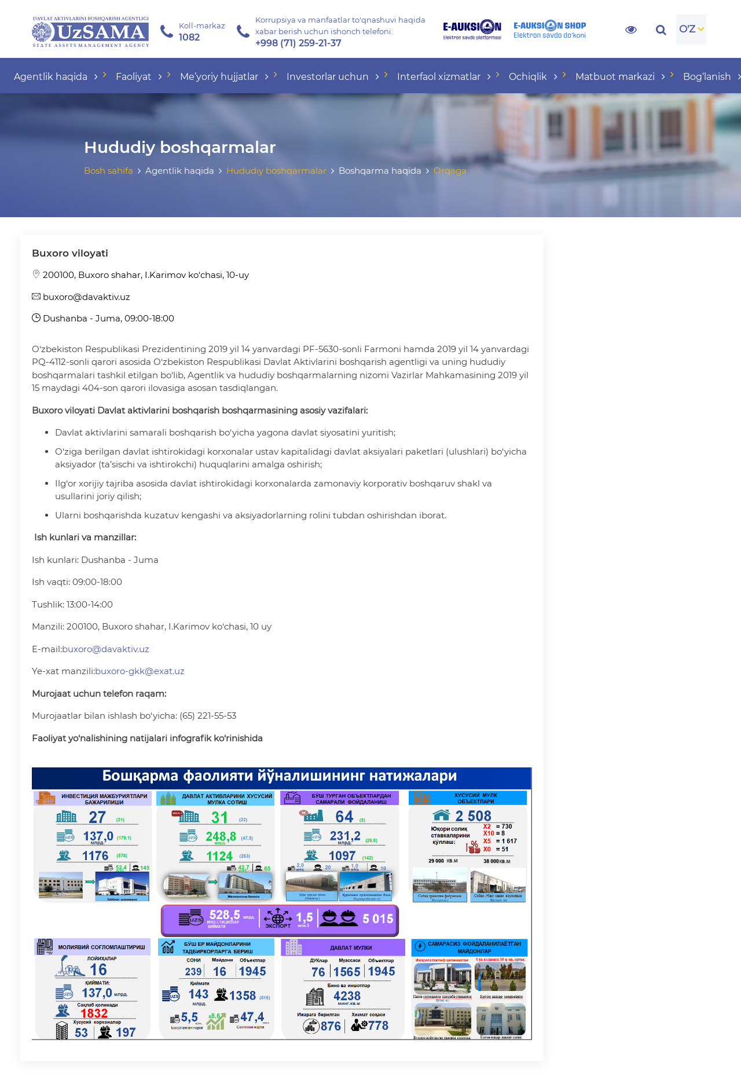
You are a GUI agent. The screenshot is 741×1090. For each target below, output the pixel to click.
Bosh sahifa (108, 170)
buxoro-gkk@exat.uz (140, 670)
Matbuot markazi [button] (621, 76)
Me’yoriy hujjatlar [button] (225, 76)
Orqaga (450, 170)
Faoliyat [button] (140, 76)
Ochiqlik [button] (534, 76)
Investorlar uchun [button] (334, 76)
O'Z (687, 29)
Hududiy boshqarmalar (276, 170)
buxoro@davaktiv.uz (81, 296)
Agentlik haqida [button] (57, 76)
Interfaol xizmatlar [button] (445, 76)
